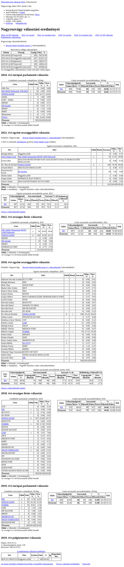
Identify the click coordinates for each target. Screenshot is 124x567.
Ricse (37, 15)
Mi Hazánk (6, 106)
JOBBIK (26, 332)
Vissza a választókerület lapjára (13, 212)
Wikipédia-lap (21, 23)
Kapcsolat (86, 564)
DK (24, 358)
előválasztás (21, 142)
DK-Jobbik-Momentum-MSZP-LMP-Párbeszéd (36, 157)
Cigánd (22, 12)
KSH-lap (9, 23)
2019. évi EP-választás (104, 35)
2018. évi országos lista (83, 35)
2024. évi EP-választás (10, 35)
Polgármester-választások (11, 37)
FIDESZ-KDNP (8, 94)
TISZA (4, 117)
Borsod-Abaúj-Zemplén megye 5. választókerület (42, 138)
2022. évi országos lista (46, 35)
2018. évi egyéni (64, 35)
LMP (25, 323)
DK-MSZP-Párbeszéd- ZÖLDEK (15, 91)
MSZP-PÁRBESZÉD (10, 450)
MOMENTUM (8, 517)
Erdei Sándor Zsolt (41, 142)
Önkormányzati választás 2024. (13, 2)
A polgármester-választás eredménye (31, 551)
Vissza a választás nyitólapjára (68, 564)
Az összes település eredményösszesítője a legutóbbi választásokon (27, 564)
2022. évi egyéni (27, 35)
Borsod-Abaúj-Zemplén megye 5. (19, 46)
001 (61, 89)
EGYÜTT (27, 343)
